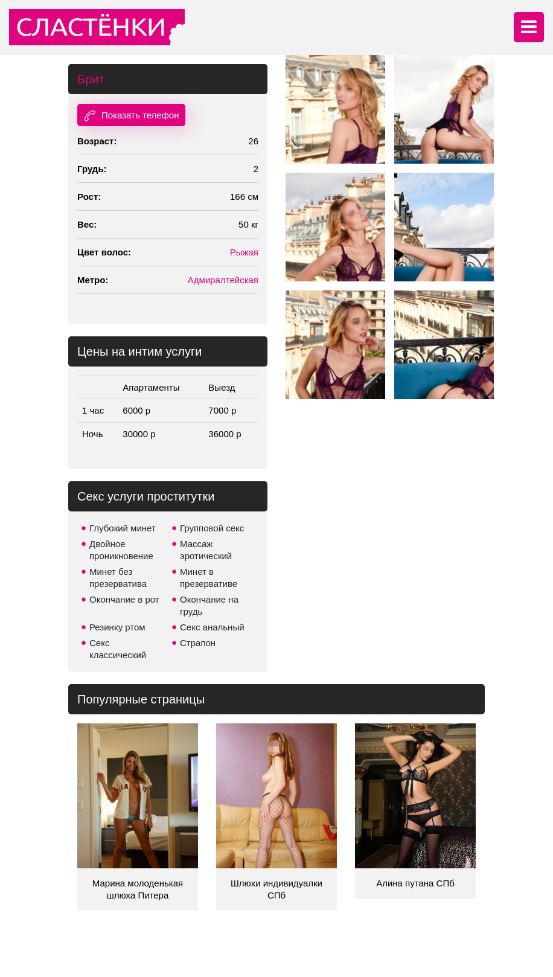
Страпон (198, 643)
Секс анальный (212, 627)
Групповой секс (212, 528)
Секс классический (117, 649)
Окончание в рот (124, 599)
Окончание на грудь (209, 605)
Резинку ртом (117, 627)
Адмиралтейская (223, 280)
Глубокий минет (122, 528)
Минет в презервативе (208, 577)
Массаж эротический (206, 550)
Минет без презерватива (118, 577)
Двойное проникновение (121, 550)
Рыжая (244, 252)
